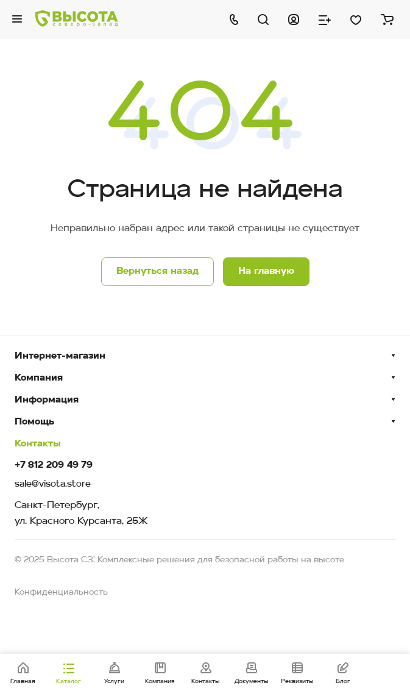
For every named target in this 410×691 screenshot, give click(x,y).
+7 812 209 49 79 (54, 465)
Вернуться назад (157, 271)
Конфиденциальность (61, 592)
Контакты (38, 444)
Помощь (34, 422)
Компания (39, 378)
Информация (47, 400)
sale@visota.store (53, 484)
